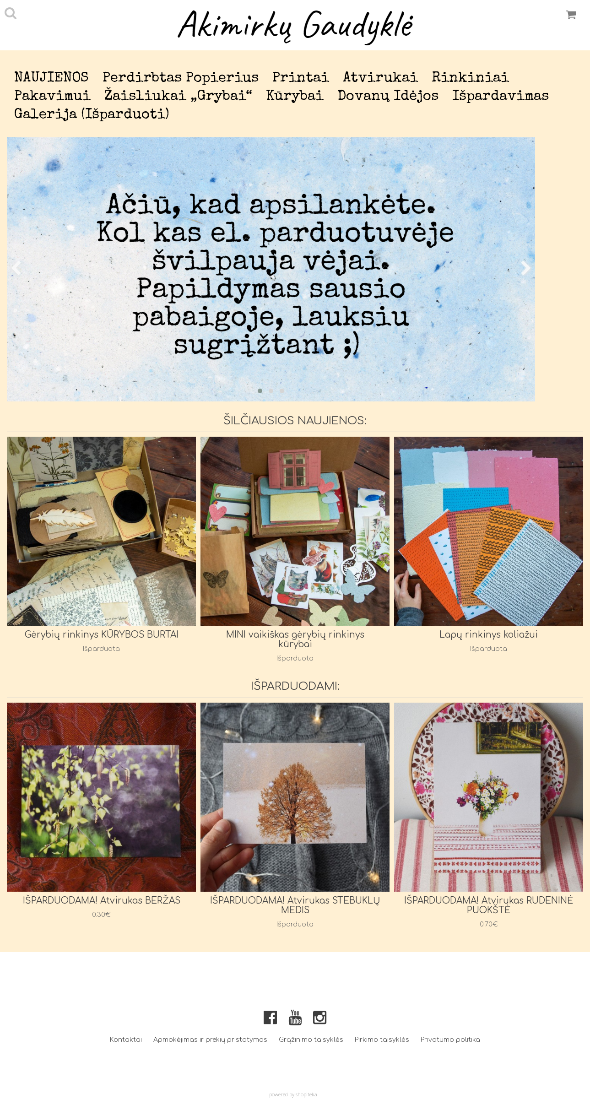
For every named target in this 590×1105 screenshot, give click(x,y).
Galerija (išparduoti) (91, 115)
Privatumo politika (450, 1039)
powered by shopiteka (293, 1094)
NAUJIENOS (51, 78)
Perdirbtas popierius (181, 78)
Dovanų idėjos (387, 97)
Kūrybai (295, 97)
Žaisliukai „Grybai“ (178, 97)
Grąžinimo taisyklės (311, 1039)
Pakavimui (52, 97)
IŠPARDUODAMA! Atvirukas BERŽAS (101, 900)
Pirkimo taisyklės (382, 1039)
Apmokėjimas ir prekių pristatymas (210, 1039)
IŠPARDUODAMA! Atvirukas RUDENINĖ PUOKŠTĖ (488, 905)
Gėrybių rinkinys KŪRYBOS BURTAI (102, 634)
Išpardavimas (500, 97)
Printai (300, 78)
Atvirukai (380, 78)
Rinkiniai (470, 78)
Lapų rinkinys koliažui (488, 634)
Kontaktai (126, 1039)
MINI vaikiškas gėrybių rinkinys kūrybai (295, 639)
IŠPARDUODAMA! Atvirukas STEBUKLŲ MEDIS (295, 905)
